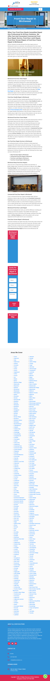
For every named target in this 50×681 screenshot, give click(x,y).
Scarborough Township (34, 494)
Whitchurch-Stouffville (34, 601)
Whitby (31, 599)
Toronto (31, 558)
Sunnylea (31, 535)
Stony (30, 527)
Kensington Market (18, 606)
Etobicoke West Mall (19, 539)
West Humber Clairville (34, 589)
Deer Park (16, 485)
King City (16, 609)
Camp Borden (17, 434)
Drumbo (16, 504)
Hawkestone (17, 580)
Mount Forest (32, 408)
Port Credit (32, 458)
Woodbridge (32, 606)
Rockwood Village (33, 485)
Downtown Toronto (18, 503)
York (30, 609)
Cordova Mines (17, 475)
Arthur (15, 373)
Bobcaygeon (17, 392)
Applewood (17, 372)
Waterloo (31, 582)
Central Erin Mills (18, 447)
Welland (31, 585)
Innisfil (15, 601)
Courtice (16, 477)
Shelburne (31, 501)
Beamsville (16, 384)
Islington (16, 602)
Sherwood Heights (33, 506)
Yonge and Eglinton (34, 607)
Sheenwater (32, 499)
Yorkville (31, 613)
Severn (31, 496)
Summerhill (32, 533)
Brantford (16, 406)
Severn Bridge (32, 497)
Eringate (16, 535)
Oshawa (31, 439)
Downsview (17, 496)
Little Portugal (32, 368)
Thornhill (31, 554)
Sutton (31, 537)
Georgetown (17, 558)
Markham (31, 379)
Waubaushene (32, 583)
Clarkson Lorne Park (19, 461)
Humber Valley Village (19, 592)
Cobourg (16, 465)
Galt (15, 556)
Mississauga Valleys (34, 404)
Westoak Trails (32, 594)
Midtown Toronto (33, 392)
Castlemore (17, 444)
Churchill (16, 453)
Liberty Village (32, 361)
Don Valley (16, 492)
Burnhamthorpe (18, 423)
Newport (31, 423)
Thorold (31, 556)
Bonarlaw (16, 396)
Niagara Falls (32, 425)
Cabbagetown (17, 425)
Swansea (31, 540)
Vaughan (31, 570)
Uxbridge (31, 568)
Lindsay (31, 363)
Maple (30, 377)
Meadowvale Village (34, 387)
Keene (15, 604)
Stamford (31, 518)
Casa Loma (17, 442)
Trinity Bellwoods (33, 563)
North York (32, 427)
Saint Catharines (33, 489)
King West (16, 611)
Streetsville (32, 532)
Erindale (16, 533)
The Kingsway (32, 547)
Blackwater (16, 391)
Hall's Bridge (17, 573)
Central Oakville (18, 449)
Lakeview (31, 356)
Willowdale (32, 602)
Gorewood (16, 563)
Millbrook (31, 394)
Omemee (31, 434)
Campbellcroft (17, 435)
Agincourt (16, 358)
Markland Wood (33, 380)
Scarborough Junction (34, 492)
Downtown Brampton (19, 497)
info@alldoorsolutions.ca (16, 660)
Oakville (31, 430)
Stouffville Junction (34, 530)
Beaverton (16, 386)
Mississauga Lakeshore (35, 403)
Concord (16, 472)
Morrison (31, 406)
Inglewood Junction (19, 599)
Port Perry (31, 466)
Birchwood (14, 28)
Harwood (16, 577)
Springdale (32, 516)
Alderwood (16, 361)
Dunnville (16, 511)
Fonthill (16, 549)
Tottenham (32, 559)
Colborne (16, 466)
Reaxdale (31, 477)
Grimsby (16, 568)
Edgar (15, 521)
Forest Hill (16, 552)
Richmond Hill (32, 478)
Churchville (16, 456)
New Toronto (32, 418)
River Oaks (31, 484)
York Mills (31, 611)
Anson (15, 370)
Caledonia (16, 430)
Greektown (16, 566)
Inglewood (16, 597)
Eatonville (16, 520)
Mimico (31, 399)
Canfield (16, 437)
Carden (16, 441)
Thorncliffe (32, 551)
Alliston (16, 363)
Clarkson (16, 459)
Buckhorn (16, 418)
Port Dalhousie (32, 459)
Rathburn (31, 475)
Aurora (15, 375)
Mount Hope (32, 410)
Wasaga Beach (33, 575)
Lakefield (16, 614)
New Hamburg (32, 416)
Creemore (16, 482)
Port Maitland (32, 465)
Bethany (16, 387)
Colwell (16, 470)
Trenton (31, 561)
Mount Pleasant (33, 411)
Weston (31, 595)
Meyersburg (32, 389)
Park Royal (31, 444)
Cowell (15, 478)
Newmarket (32, 422)
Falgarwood (17, 542)
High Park (16, 585)
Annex (15, 368)
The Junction (32, 546)
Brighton (16, 411)
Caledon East (17, 428)
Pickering (31, 454)
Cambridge (16, 432)
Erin (15, 530)
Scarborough (32, 490)
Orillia (30, 437)
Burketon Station (18, 420)
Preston (31, 470)
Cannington (17, 439)
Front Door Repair (22, 28)
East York (16, 518)
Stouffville (31, 528)
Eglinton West (17, 523)
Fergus (15, 546)
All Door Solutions (34, 677)
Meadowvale (32, 386)
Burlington (16, 422)
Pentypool (31, 451)
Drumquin (16, 506)
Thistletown (32, 549)
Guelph (16, 570)
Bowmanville (17, 399)
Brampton (16, 404)
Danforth (16, 484)
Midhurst (31, 391)
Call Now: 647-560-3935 (15, 9)
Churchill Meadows (18, 454)
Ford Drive (16, 551)
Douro (15, 494)
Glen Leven (16, 561)
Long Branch (32, 370)
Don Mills (16, 490)
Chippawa (16, 451)
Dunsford (16, 513)
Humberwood (17, 594)
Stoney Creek (32, 525)
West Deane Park (33, 587)
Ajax (15, 360)
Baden (15, 379)
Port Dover (31, 461)
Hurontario (16, 595)
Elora (15, 528)
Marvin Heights (33, 384)
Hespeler (16, 583)
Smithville (31, 511)
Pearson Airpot (33, 447)
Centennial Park (18, 446)
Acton (15, 356)
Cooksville (16, 473)
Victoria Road (32, 571)
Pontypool (31, 456)
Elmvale (16, 527)
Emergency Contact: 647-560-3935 (25, 678)
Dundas (16, 509)
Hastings (16, 578)
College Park (17, 468)
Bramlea (16, 403)
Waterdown (32, 578)
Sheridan (31, 503)
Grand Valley (17, 564)
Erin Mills (16, 532)
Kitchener (16, 613)
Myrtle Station (32, 413)
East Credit (16, 515)
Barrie (15, 380)
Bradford (16, 401)
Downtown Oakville (18, 501)
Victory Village (32, 573)
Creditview (16, 480)
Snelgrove (31, 513)
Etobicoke (16, 537)
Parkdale (31, 446)
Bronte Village (17, 416)
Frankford (16, 554)
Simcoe (31, 508)
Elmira (15, 525)
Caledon (16, 427)
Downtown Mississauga (20, 499)
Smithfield (31, 509)
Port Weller (32, 468)
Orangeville (32, 435)
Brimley (16, 413)
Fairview (16, 540)
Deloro (15, 487)
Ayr (15, 377)
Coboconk (16, 463)
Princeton (31, 473)
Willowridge (32, 604)
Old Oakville (32, 432)
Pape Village (32, 441)
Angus (15, 367)
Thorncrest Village (33, 552)
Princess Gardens (33, 472)
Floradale (16, 547)
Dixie (15, 489)
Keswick (16, 607)
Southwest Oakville (34, 515)
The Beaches (32, 542)
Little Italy (31, 367)
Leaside (31, 358)
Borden (16, 398)
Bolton (15, 394)
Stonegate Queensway (34, 523)
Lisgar (30, 365)
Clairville (16, 458)
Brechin (16, 408)
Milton (30, 396)
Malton (31, 373)
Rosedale (31, 487)
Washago (31, 577)
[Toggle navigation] (40, 9)
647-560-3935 (13, 657)
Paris (30, 442)
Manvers (31, 375)
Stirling (31, 521)
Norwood (31, 428)
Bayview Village (18, 382)
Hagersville (16, 571)
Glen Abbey (17, 559)
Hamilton (16, 575)
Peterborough (32, 453)
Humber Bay (17, 587)
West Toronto (32, 592)
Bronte (15, 415)
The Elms (31, 544)
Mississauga (32, 401)
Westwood (31, 597)
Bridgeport (16, 410)
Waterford (31, 580)
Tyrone (31, 566)
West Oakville (32, 590)
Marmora (31, 382)
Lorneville (31, 372)
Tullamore (31, 564)
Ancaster (16, 365)
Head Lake (16, 582)
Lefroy (30, 360)
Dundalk (16, 508)
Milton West (32, 398)
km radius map (13, 330)
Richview (31, 480)
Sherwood (31, 504)
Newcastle (31, 420)
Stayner (31, 520)
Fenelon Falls (17, 544)
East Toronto (17, 516)
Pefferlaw (31, 449)
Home (9, 28)
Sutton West (32, 539)
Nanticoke (31, 415)
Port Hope (31, 463)
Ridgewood (32, 482)
